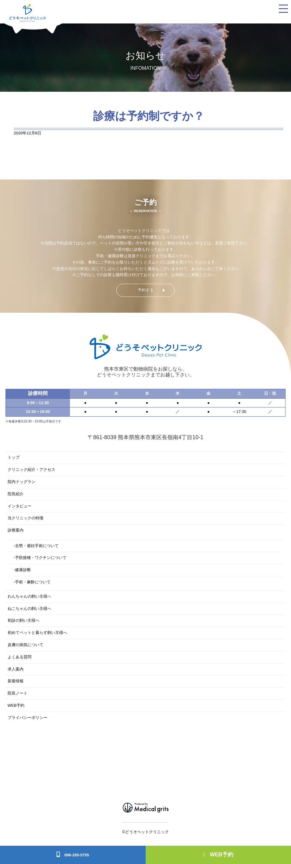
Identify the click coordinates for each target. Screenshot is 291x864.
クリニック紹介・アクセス (31, 469)
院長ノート (17, 693)
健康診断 (23, 569)
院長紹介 (16, 494)
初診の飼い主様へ (23, 620)
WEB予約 (218, 855)
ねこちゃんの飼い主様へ (29, 608)
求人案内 (16, 669)
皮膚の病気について (25, 644)
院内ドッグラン (21, 481)
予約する (146, 290)
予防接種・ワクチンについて (41, 557)
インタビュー (19, 506)
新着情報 (16, 681)
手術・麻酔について (33, 582)
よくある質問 (19, 657)
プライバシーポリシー (27, 717)
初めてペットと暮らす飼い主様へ (37, 632)
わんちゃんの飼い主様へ (29, 596)
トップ (14, 457)
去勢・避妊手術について (37, 545)
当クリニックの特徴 (25, 518)
